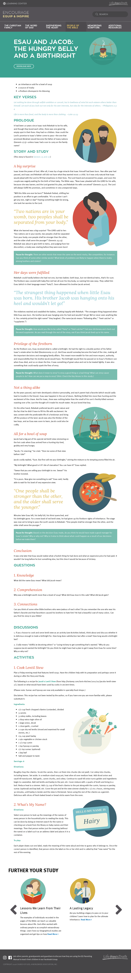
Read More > (52, 934)
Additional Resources (115, 27)
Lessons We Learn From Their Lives (40, 910)
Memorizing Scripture (95, 27)
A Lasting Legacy (81, 908)
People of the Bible (73, 27)
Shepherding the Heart (53, 27)
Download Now (24, 66)
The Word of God (31, 27)
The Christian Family (12, 27)
